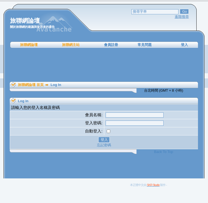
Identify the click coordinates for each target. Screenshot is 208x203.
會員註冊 (111, 45)
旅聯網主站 (71, 45)
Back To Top (163, 152)
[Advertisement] (104, 65)
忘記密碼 (104, 145)
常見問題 (145, 45)
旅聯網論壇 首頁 (31, 85)
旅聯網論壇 (29, 45)
